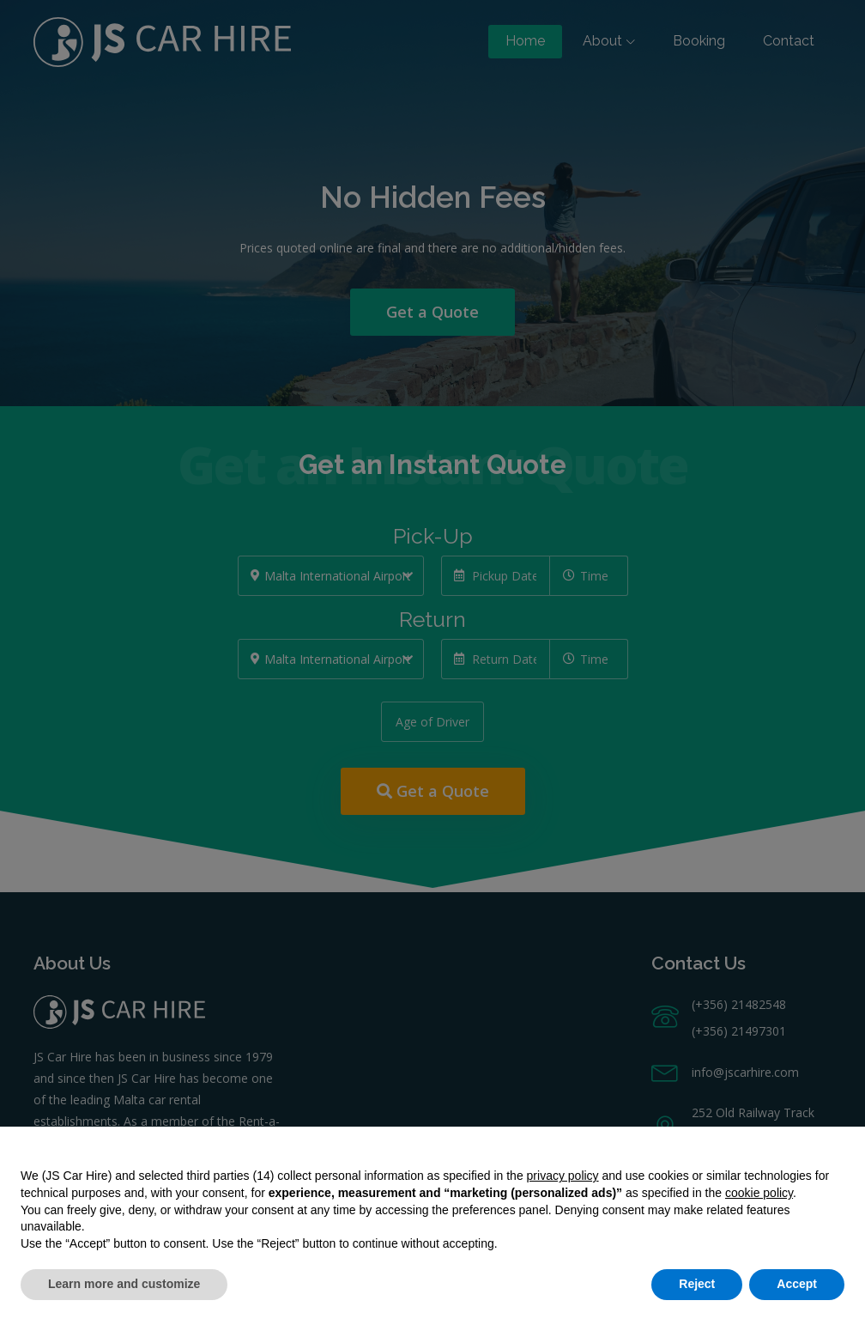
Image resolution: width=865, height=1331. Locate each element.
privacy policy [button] (563, 1175)
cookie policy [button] (759, 1193)
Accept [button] (797, 1284)
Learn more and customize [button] (124, 1284)
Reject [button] (697, 1284)
